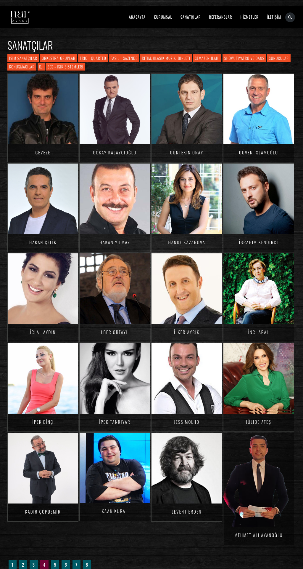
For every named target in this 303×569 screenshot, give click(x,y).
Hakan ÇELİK (43, 242)
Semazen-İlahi (207, 58)
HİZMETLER (249, 17)
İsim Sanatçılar (23, 58)
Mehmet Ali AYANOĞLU (258, 535)
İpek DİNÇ (42, 421)
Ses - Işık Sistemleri (65, 67)
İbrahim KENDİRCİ (258, 242)
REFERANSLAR (220, 17)
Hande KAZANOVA (186, 242)
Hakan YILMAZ (114, 242)
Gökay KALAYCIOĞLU (114, 152)
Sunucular (279, 58)
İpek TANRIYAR (114, 421)
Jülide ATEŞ (258, 421)
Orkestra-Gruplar (58, 58)
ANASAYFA (137, 17)
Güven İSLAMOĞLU (258, 152)
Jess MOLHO (186, 421)
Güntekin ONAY (186, 152)
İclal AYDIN (43, 332)
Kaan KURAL (115, 511)
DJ (41, 67)
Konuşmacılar (22, 67)
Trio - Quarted (93, 58)
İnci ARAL (258, 332)
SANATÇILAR (190, 17)
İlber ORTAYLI (115, 332)
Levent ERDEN (187, 511)
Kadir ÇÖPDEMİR (43, 511)
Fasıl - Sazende (124, 58)
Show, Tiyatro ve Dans (244, 58)
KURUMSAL (163, 17)
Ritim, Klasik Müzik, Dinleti (166, 58)
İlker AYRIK (187, 332)
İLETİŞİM (274, 17)
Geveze (42, 152)
